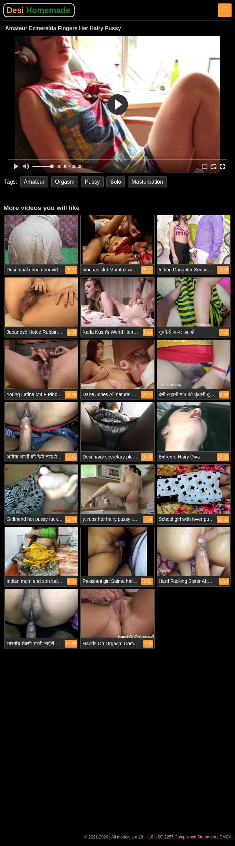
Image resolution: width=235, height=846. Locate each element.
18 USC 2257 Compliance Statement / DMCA (190, 837)
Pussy (92, 182)
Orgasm (65, 182)
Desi (38, 10)
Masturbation (148, 182)
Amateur (34, 182)
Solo (115, 182)
